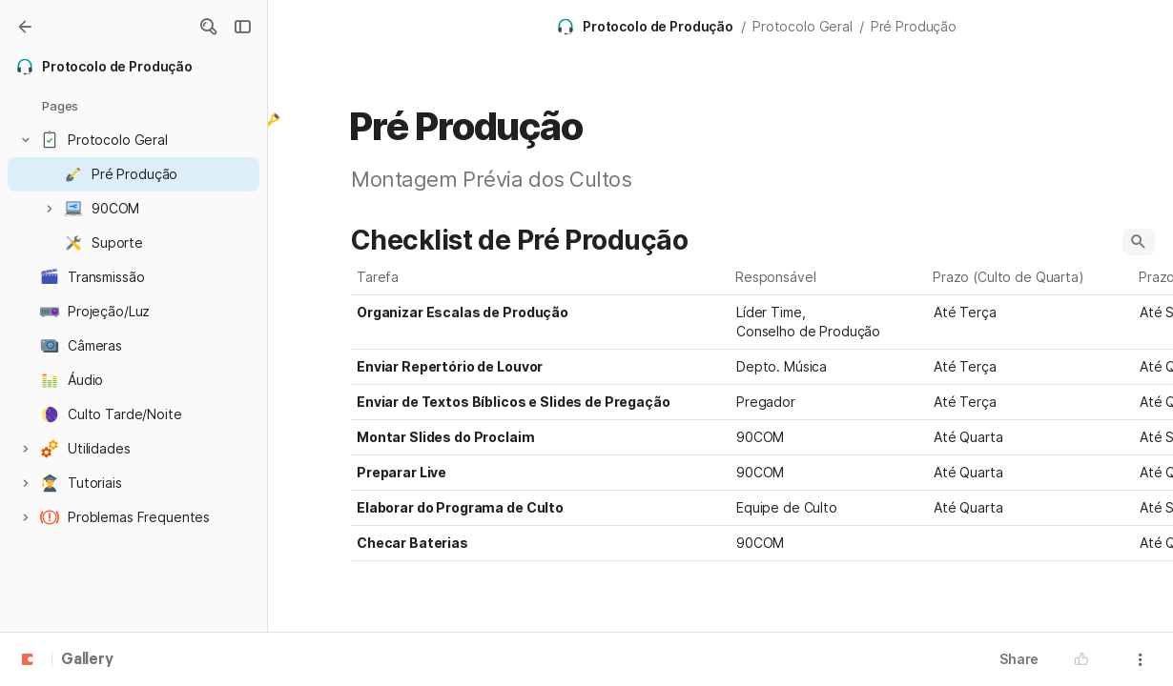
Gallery (87, 660)
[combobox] (829, 322)
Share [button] (1019, 659)
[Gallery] (24, 26)
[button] (208, 26)
